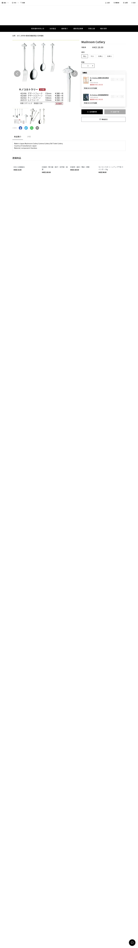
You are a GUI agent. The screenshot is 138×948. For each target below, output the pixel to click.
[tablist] (69, 137)
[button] (20, 128)
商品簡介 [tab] (17, 136)
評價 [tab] (29, 136)
